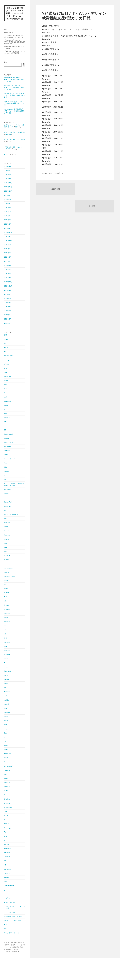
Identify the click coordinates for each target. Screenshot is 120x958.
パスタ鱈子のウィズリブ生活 (13, 916)
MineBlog (7, 609)
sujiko (6, 778)
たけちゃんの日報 (9, 902)
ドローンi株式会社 (10, 912)
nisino (6, 683)
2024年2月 (7, 274)
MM (5, 638)
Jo (5, 498)
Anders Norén (15, 951)
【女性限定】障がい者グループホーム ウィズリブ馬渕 (14, 52)
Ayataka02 (7, 376)
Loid (5, 551)
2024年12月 (8, 232)
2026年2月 (7, 175)
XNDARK (7, 853)
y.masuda (7, 857)
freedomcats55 (9, 434)
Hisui (5, 467)
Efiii (5, 422)
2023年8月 (7, 298)
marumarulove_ (9, 568)
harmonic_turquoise (10, 459)
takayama (7, 803)
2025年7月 (7, 203)
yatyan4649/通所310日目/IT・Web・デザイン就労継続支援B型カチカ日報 (14, 79)
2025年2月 (7, 224)
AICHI (6, 347)
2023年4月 (7, 311)
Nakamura (7, 671)
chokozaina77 (8, 401)
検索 (5, 62)
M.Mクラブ (7, 555)
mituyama (7, 622)
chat (5, 397)
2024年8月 (7, 249)
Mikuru (6, 605)
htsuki (6, 475)
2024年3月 (7, 269)
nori (5, 696)
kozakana (7, 535)
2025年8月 (7, 199)
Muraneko (7, 663)
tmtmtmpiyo (8, 828)
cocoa (6, 405)
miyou (6, 626)
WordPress (15, 949)
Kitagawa (7, 523)
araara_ (6, 360)
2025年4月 (7, 216)
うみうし (7, 898)
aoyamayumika (9, 356)
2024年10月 (8, 241)
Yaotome (7, 873)
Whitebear (7, 848)
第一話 (6, 154)
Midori (6, 597)
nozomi (6, 704)
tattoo (6, 815)
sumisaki (7, 787)
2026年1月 (7, 179)
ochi (5, 708)
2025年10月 (8, 191)
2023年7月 (7, 302)
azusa (6, 380)
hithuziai (6, 471)
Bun (5, 389)
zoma (6, 894)
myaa (6, 667)
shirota (6, 758)
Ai (5, 343)
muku (6, 659)
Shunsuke (7, 762)
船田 (16, 127)
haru (5, 463)
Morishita (7, 650)
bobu (5, 384)
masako (6, 572)
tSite (5, 836)
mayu (6, 580)
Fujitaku (6, 438)
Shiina (6, 749)
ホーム (6, 30)
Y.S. (5, 861)
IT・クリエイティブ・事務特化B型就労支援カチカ (14, 484)
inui (5, 479)
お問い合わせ (8, 33)
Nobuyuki (7, 692)
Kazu (5, 510)
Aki (5, 352)
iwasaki (6, 494)
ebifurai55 (7, 417)
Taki (5, 811)
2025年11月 (8, 187)
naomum (7, 679)
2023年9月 (7, 294)
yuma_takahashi (9, 886)
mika (5, 601)
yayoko (6, 877)
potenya (6, 716)
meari (6, 588)
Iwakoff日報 (8, 490)
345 (5, 335)
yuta (5, 890)
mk (5, 634)
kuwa (6, 543)
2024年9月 (7, 245)
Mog (5, 646)
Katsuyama (7, 506)
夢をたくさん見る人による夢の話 (14, 132)
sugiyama (7, 770)
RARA (6, 721)
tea (5, 820)
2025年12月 (8, 183)
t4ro (5, 795)
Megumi (6, 593)
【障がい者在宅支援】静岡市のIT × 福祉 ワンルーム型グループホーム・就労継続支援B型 (15, 13)
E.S (5, 409)
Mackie (6, 560)
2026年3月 (7, 170)
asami (6, 372)
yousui (6, 881)
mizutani (6, 630)
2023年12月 (8, 282)
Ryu (5, 733)
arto (5, 368)
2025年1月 (7, 228)
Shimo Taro (7, 754)
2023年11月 (8, 286)
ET (5, 430)
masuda (8, 134)
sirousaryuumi (8, 766)
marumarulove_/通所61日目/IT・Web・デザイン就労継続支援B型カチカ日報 (14, 111)
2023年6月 (7, 307)
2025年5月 (7, 212)
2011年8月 (7, 323)
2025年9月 (7, 195)
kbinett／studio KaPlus (11, 514)
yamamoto (7, 869)
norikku (6, 700)
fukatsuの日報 (8, 442)
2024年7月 (7, 253)
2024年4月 (7, 265)
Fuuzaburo (7, 446)
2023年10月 (8, 290)
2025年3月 (7, 220)
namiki (6, 675)
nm (5, 688)
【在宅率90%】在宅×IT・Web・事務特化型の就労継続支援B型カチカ (14, 42)
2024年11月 (8, 236)
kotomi (6, 531)
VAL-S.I (6, 844)
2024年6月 (7, 257)
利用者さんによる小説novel (12, 921)
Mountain (7, 655)
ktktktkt (6, 539)
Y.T (5, 865)
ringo (5, 729)
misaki (6, 617)
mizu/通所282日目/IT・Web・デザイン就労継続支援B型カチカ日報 (14, 103)
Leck (5, 547)
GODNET (7, 455)
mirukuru (7, 613)
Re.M (5, 725)
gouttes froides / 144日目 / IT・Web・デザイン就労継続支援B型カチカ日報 (14, 87)
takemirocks (8, 807)
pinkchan (7, 712)
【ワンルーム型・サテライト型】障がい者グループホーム (14, 36)
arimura (6, 364)
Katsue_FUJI (8, 502)
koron (6, 527)
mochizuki (7, 642)
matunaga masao (9, 576)
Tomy (6, 832)
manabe (6, 564)
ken (5, 518)
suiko (5, 774)
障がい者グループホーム (11, 933)
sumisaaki (7, 782)
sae (5, 741)
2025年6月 (7, 208)
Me (5, 584)
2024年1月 (7, 278)
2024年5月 (7, 261)
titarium (6, 824)
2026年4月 (7, 166)
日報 (5, 925)
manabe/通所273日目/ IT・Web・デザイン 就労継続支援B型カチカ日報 (14, 95)
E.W (5, 413)
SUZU (6, 791)
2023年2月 (7, 315)
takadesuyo (7, 799)
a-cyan (6, 339)
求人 (5, 929)
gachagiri (7, 450)
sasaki (6, 745)
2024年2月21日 (47, 173)
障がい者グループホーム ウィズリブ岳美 (14, 47)
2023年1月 (7, 319)
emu (5, 426)
